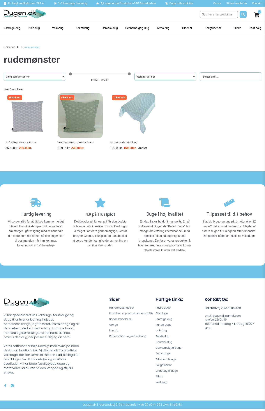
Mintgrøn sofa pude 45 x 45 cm (77, 146)
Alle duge (162, 312)
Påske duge (164, 306)
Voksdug (162, 331)
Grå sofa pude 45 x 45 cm (21, 146)
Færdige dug (165, 318)
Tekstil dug (163, 337)
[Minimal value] (100, 73)
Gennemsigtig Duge (170, 350)
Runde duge (164, 325)
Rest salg (162, 387)
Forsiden (9, 47)
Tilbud (160, 381)
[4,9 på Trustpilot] (100, 202)
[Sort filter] (230, 76)
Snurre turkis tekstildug (124, 146)
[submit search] (243, 14)
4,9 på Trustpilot (100, 212)
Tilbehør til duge (167, 362)
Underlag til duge (168, 375)
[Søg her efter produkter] (219, 14)
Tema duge (164, 356)
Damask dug (165, 343)
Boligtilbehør (165, 368)
